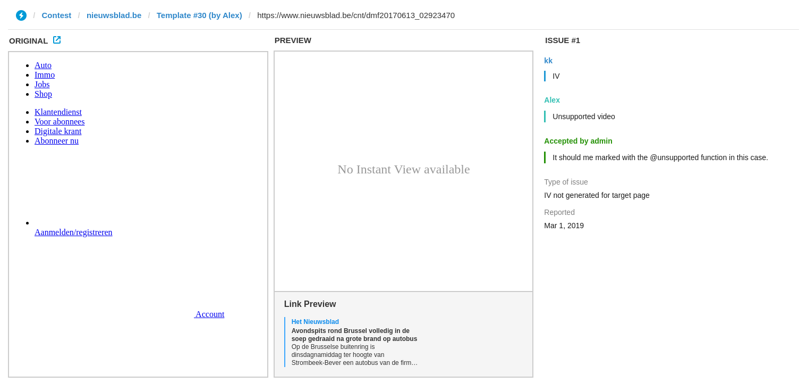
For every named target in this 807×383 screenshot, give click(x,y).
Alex (552, 100)
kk (548, 60)
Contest (57, 15)
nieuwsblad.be (114, 15)
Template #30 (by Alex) (199, 15)
